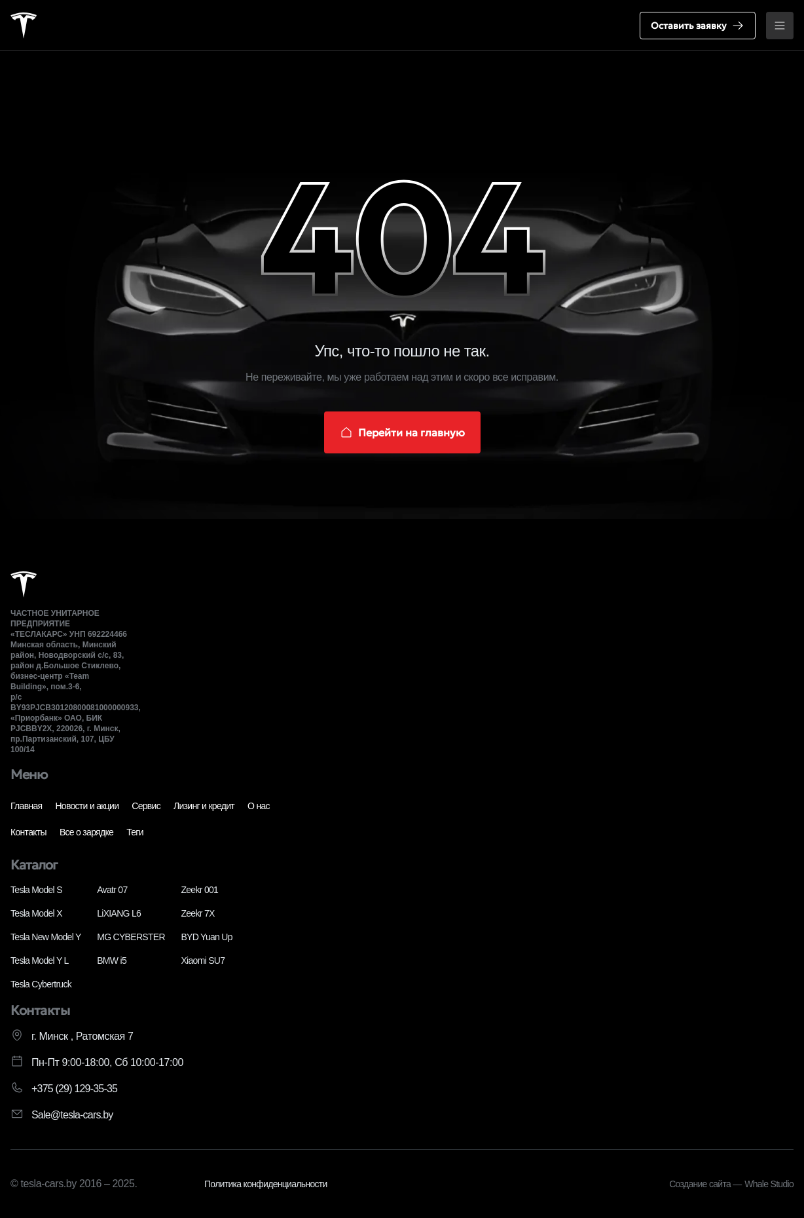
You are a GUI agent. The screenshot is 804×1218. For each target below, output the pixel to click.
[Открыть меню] (780, 25)
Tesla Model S (36, 890)
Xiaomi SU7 (203, 960)
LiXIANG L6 (119, 913)
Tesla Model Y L (39, 960)
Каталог (34, 864)
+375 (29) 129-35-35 (74, 1088)
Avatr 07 (112, 890)
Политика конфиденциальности (265, 1184)
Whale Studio (769, 1184)
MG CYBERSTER (131, 937)
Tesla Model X (36, 913)
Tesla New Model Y (45, 937)
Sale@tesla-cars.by (72, 1114)
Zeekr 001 (199, 890)
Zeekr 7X (197, 913)
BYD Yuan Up (206, 937)
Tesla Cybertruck (40, 984)
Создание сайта (701, 1184)
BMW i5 (111, 960)
